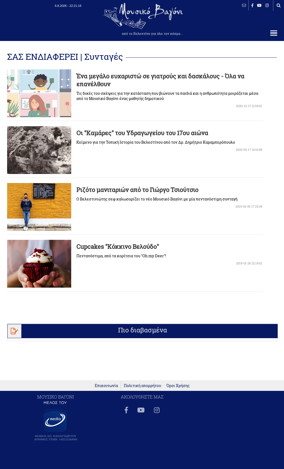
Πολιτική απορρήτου (142, 385)
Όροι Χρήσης (178, 385)
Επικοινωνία (106, 385)
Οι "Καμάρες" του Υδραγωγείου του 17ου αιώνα (142, 133)
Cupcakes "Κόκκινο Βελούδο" (117, 246)
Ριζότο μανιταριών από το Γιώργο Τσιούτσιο (137, 190)
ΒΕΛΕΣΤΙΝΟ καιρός (33, 21)
